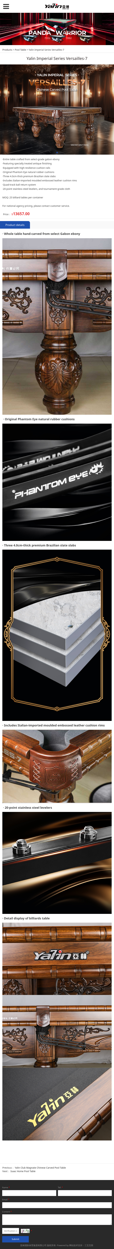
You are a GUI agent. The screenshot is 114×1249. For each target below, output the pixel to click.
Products (7, 109)
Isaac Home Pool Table (22, 1230)
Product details (14, 284)
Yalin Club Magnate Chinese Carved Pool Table (40, 1227)
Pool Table (20, 109)
